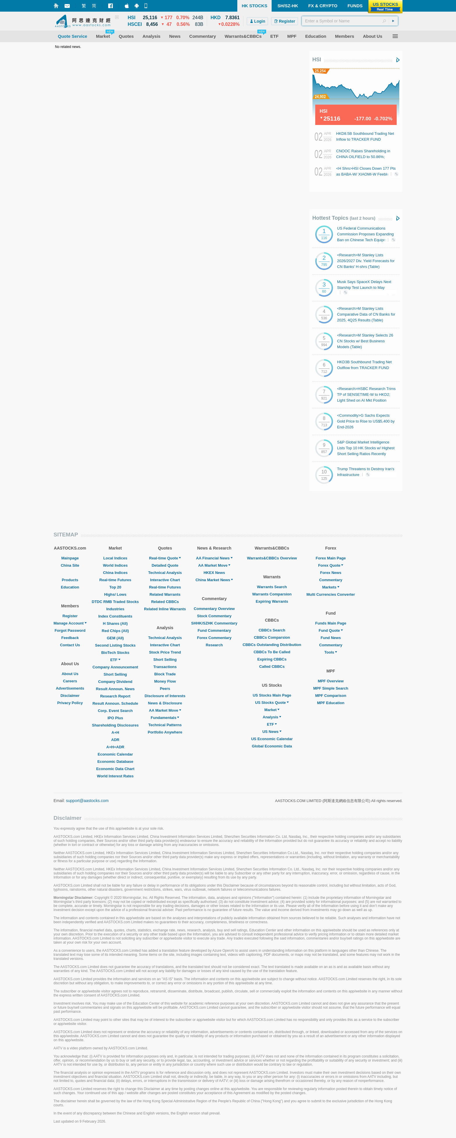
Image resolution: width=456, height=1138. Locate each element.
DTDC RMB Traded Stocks (115, 602)
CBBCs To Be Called (272, 652)
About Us (70, 674)
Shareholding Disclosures (115, 725)
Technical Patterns (165, 725)
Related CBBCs (165, 602)
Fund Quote (331, 630)
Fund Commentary (214, 630)
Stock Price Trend (165, 652)
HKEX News (214, 572)
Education (70, 587)
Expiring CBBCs (271, 659)
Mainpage (70, 558)
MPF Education (330, 703)
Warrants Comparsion (271, 594)
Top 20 (115, 587)
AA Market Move (165, 710)
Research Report (115, 696)
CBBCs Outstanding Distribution (272, 645)
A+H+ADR (115, 747)
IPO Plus (115, 718)
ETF (115, 660)
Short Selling (115, 674)
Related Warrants (164, 594)
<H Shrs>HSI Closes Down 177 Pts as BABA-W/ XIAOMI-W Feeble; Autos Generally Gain (366, 174)
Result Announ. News (115, 689)
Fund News (331, 638)
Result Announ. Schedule (115, 703)
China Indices (115, 572)
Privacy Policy (70, 703)
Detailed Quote (165, 565)
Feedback (70, 638)
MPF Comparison (330, 695)
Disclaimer (70, 695)
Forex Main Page (331, 558)
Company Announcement (115, 667)
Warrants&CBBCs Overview (272, 558)
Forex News (330, 572)
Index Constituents (115, 616)
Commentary (330, 580)
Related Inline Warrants (165, 609)
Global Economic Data (272, 746)
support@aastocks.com (87, 800)
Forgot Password (70, 630)
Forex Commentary (214, 638)
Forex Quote (330, 565)
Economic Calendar (115, 754)
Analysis (272, 717)
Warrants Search (272, 587)
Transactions (165, 667)
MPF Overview (331, 681)
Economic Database (115, 761)
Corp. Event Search (115, 710)
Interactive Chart (165, 580)
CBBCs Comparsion (272, 637)
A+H (115, 732)
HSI (316, 59)
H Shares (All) (115, 623)
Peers (165, 688)
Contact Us (70, 645)
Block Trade (165, 674)
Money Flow (165, 681)
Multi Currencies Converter (331, 594)
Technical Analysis (165, 572)
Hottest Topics (343, 218)
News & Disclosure (165, 703)
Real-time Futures (115, 580)
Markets (330, 587)
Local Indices (115, 558)
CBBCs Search (272, 630)
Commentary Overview (214, 608)
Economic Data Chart (115, 769)
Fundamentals (165, 717)
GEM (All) (115, 638)
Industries (115, 609)
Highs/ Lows (115, 594)
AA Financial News (214, 558)
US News (272, 731)
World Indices (115, 565)
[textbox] (350, 21)
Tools (330, 652)
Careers (70, 681)
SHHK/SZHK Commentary (214, 623)
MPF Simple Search (330, 688)
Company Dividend (115, 681)
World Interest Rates (115, 776)
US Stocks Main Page (272, 695)
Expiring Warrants (272, 601)
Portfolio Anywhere (165, 732)
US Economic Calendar (272, 739)
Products (70, 580)
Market (271, 710)
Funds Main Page (330, 623)
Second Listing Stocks (115, 645)
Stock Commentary (214, 616)
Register (70, 616)
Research (214, 645)
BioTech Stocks (115, 652)
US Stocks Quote (271, 702)
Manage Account (70, 623)
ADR (115, 740)
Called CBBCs (271, 666)
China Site (70, 565)
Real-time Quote (165, 558)
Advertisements (70, 688)
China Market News (214, 580)
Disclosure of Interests (165, 696)
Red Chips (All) (115, 631)
